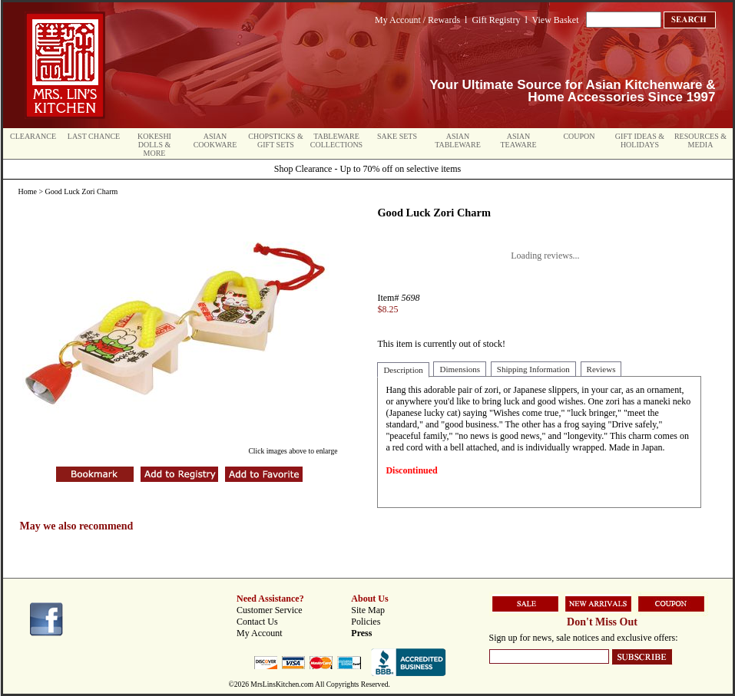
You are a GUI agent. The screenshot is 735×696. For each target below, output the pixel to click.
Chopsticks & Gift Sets (275, 140)
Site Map (368, 610)
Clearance (33, 136)
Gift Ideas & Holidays (639, 140)
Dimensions (459, 369)
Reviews (601, 369)
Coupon (578, 136)
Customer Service (270, 610)
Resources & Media (700, 140)
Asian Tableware (458, 140)
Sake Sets (397, 136)
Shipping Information (533, 369)
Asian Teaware (519, 140)
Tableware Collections (336, 140)
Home (27, 191)
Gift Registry (496, 20)
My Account (260, 633)
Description (402, 369)
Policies (365, 621)
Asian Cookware (215, 140)
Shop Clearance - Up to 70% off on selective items (367, 168)
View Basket (555, 20)
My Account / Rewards (417, 20)
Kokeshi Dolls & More (154, 144)
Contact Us (257, 621)
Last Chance (94, 136)
